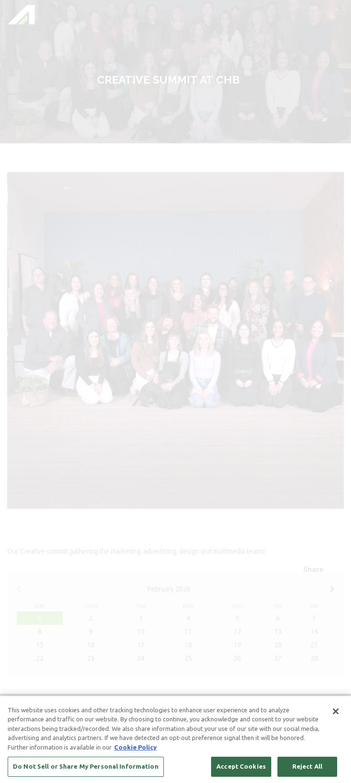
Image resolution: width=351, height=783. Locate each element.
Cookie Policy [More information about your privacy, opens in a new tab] (135, 747)
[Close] (335, 711)
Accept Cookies (241, 766)
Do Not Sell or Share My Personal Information (86, 766)
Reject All (307, 766)
